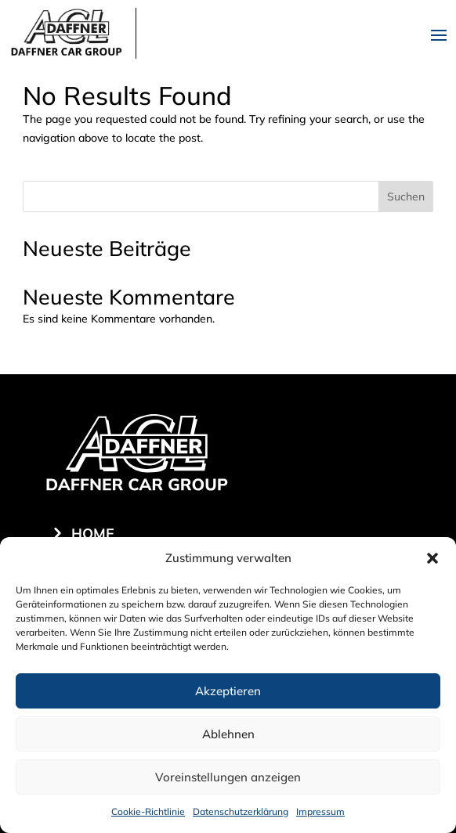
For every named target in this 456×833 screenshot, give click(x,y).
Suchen (406, 196)
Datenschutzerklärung (240, 811)
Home (92, 534)
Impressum (320, 811)
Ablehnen (228, 734)
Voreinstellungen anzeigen (228, 777)
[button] (432, 558)
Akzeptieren (228, 690)
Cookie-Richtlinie (148, 811)
